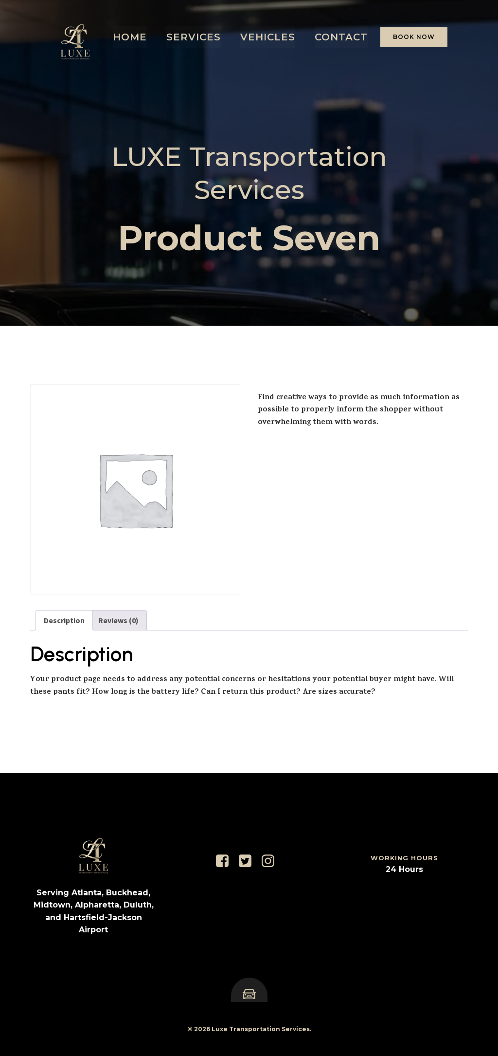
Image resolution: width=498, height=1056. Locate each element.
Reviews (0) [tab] (118, 620)
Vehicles (267, 37)
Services (193, 37)
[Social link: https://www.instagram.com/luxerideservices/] (271, 861)
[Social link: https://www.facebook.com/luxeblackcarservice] (225, 861)
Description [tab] (64, 620)
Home (130, 37)
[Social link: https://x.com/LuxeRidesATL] (248, 861)
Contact (341, 37)
